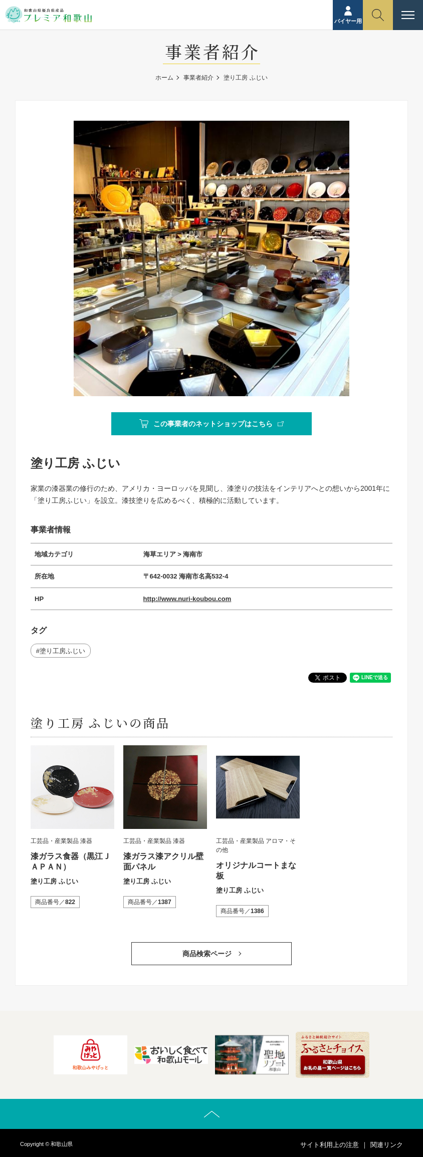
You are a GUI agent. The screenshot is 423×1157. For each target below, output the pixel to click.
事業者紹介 (198, 77)
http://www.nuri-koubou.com (187, 599)
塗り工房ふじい (62, 651)
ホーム (164, 77)
